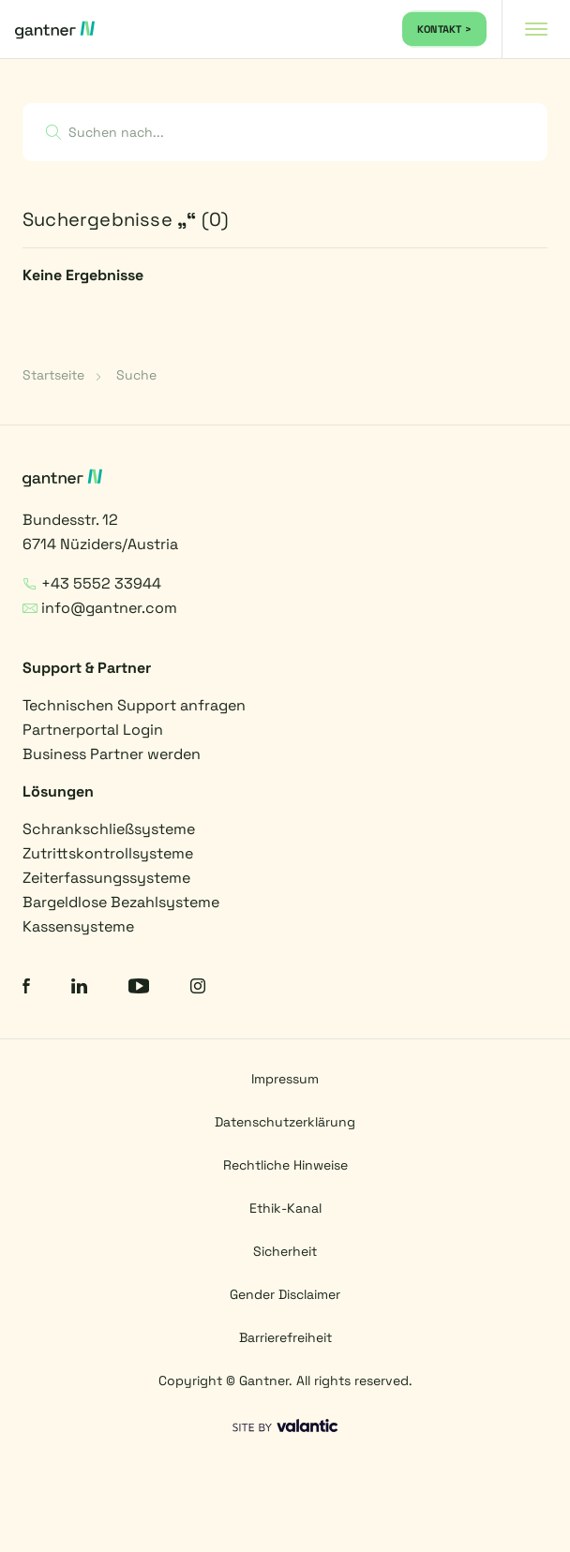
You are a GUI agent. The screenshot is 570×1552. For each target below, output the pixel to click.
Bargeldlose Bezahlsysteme (120, 902)
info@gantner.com (99, 608)
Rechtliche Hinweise (285, 1165)
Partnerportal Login (92, 729)
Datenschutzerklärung (285, 1121)
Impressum (285, 1078)
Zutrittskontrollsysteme (107, 853)
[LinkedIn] (79, 988)
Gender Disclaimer (285, 1294)
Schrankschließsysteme (108, 829)
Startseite (53, 374)
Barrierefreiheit (285, 1337)
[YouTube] (138, 988)
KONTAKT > (444, 29)
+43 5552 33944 (91, 583)
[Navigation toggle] (536, 29)
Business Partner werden (111, 754)
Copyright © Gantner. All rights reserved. (285, 1380)
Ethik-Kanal (285, 1208)
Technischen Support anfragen (134, 705)
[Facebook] (26, 988)
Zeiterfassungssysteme (106, 878)
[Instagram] (197, 988)
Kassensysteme (78, 926)
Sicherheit (285, 1251)
